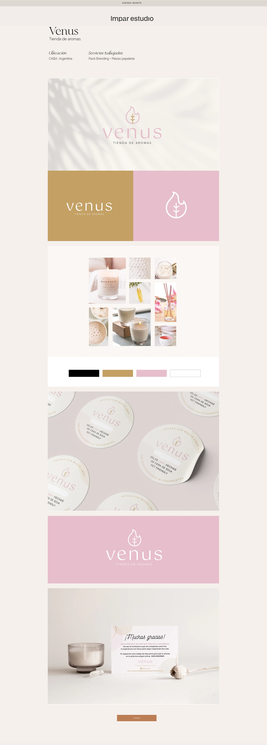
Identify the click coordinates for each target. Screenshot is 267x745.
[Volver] (137, 718)
